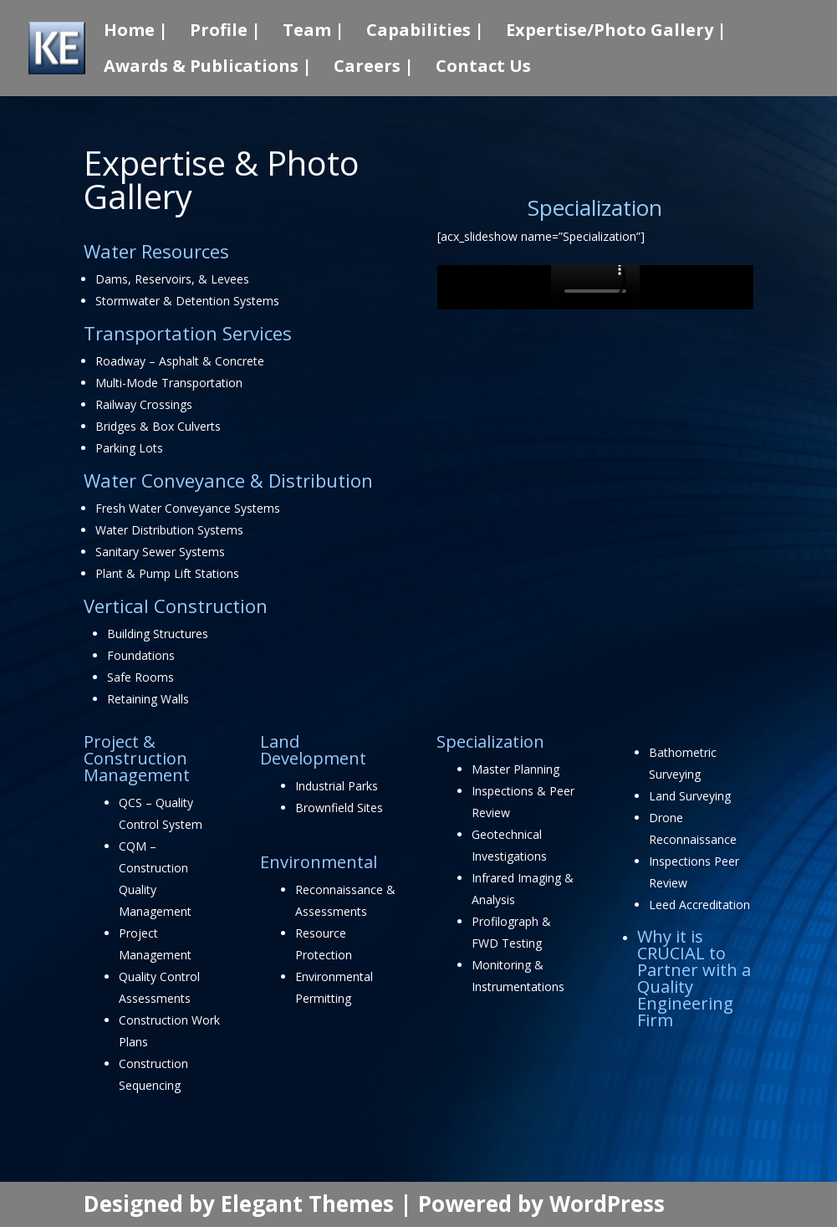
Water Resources (156, 250)
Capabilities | (425, 32)
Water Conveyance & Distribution (228, 480)
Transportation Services (188, 332)
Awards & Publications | (208, 68)
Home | (136, 32)
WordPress (607, 1204)
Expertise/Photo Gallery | (616, 32)
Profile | (225, 32)
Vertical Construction (176, 605)
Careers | (374, 68)
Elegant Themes (307, 1204)
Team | (313, 32)
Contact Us (483, 68)
